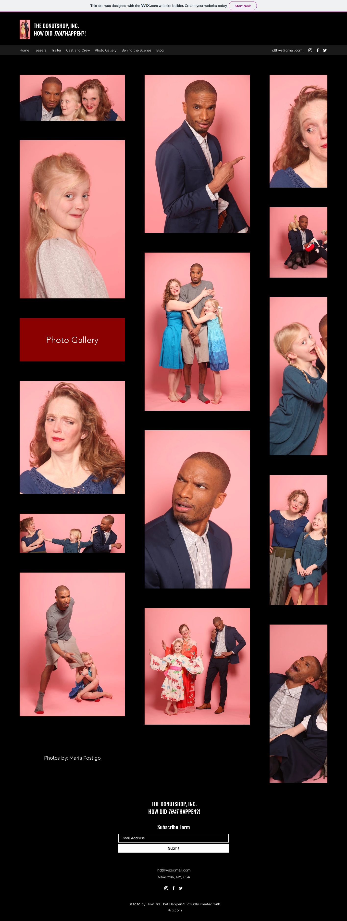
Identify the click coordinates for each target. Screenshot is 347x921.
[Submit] (173, 848)
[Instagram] (310, 50)
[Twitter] (324, 50)
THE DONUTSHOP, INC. (56, 25)
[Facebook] (317, 50)
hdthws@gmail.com (286, 50)
